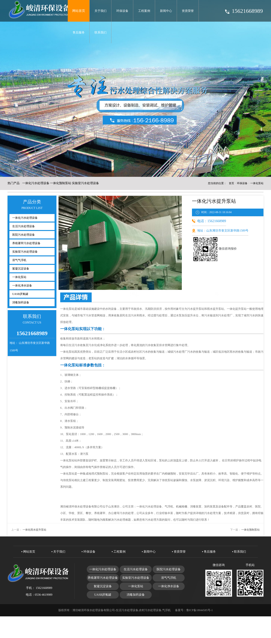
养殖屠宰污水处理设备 (26, 243)
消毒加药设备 (20, 302)
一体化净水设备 (22, 285)
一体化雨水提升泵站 (34, 529)
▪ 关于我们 (58, 551)
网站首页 (78, 11)
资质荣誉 (188, 10)
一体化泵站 (256, 183)
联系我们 (100, 32)
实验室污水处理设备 (85, 183)
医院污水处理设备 (23, 234)
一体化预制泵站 (60, 183)
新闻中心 (166, 10)
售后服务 (79, 32)
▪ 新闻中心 (149, 551)
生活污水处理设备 (23, 226)
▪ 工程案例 (119, 551)
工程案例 (144, 10)
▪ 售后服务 (209, 551)
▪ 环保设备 (88, 551)
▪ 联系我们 (239, 551)
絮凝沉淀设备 (20, 268)
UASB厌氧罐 (20, 293)
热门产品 (14, 183)
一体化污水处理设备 (35, 183)
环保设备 (122, 10)
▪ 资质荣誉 (179, 551)
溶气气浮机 (19, 260)
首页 (231, 183)
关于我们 (100, 10)
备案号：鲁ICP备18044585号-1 (194, 610)
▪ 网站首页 (28, 551)
